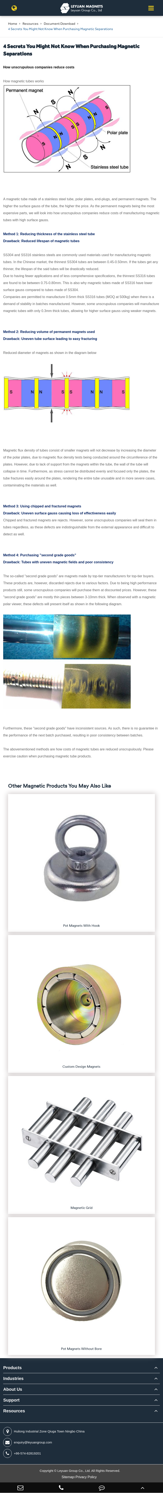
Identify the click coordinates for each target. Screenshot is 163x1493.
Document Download (59, 24)
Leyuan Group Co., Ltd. (74, 1470)
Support (11, 1400)
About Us (12, 1389)
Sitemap (68, 1477)
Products (12, 1367)
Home (12, 24)
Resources (30, 24)
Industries (13, 1378)
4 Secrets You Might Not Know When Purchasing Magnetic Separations (60, 29)
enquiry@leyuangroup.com (27, 1442)
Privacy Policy (86, 1477)
